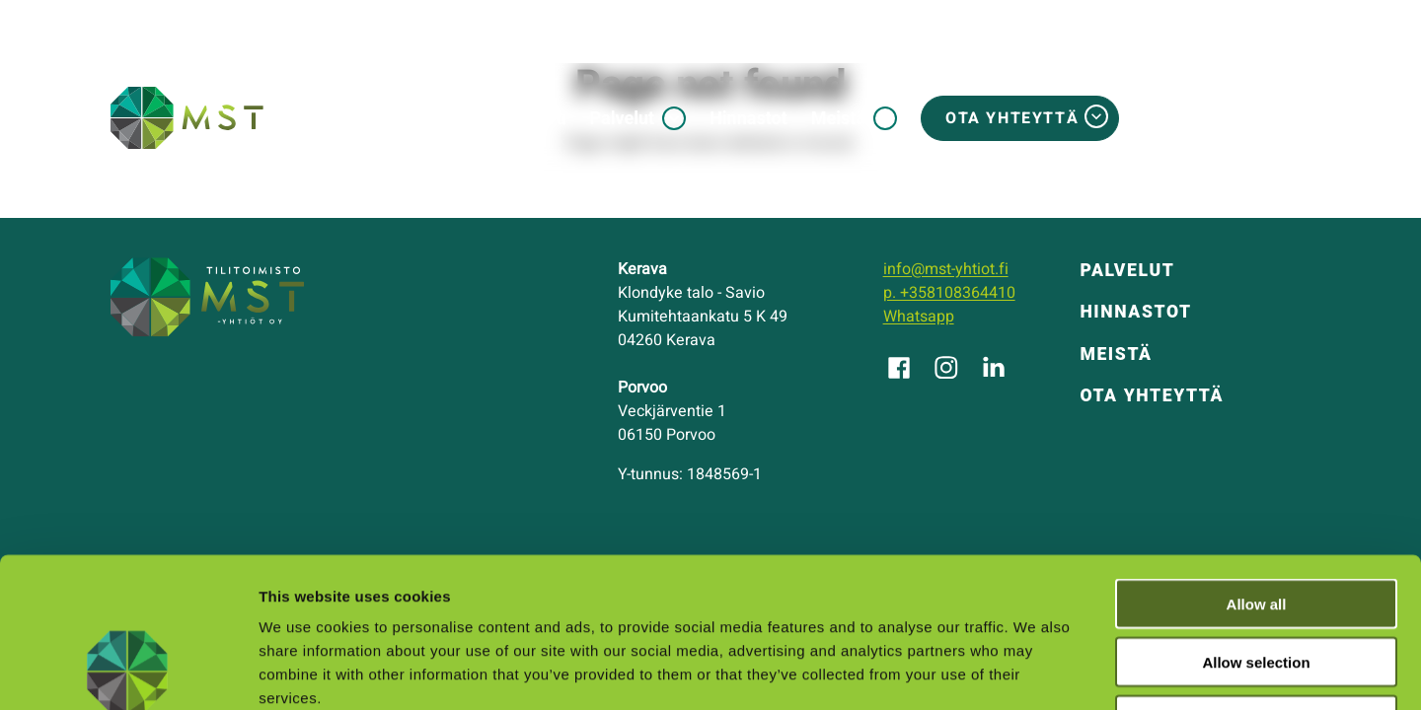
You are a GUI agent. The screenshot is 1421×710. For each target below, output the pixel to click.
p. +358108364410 (949, 293)
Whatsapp (918, 316)
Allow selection (1255, 526)
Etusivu (536, 117)
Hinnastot (748, 117)
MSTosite (1240, 118)
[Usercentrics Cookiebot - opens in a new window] (127, 671)
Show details (1036, 671)
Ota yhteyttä (1012, 118)
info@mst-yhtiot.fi (946, 269)
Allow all (1257, 468)
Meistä (838, 117)
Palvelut (622, 117)
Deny (1256, 584)
